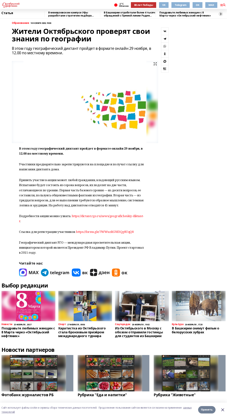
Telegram (180, 5)
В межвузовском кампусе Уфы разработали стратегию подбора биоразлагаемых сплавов (70, 14)
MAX (211, 5)
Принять (207, 409)
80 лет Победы (143, 5)
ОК (197, 5)
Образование (20, 23)
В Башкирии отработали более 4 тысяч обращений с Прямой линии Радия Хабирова (129, 14)
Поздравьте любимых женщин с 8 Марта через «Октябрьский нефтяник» (185, 14)
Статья (7, 13)
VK (163, 5)
